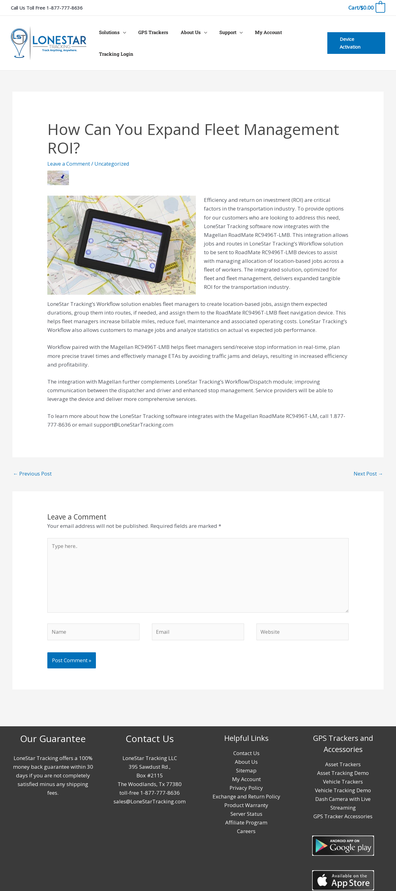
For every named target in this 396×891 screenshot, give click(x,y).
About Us (184, 38)
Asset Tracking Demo (343, 767)
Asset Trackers (343, 758)
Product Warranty (246, 799)
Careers (246, 825)
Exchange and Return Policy (246, 790)
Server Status (246, 808)
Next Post (368, 463)
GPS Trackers (150, 38)
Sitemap (246, 764)
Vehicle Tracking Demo (343, 784)
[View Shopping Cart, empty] (366, 8)
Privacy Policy (246, 782)
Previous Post (32, 463)
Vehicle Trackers (343, 776)
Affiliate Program (246, 816)
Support (218, 38)
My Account (255, 38)
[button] (354, 38)
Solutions (109, 38)
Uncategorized (113, 153)
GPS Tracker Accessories (342, 810)
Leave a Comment (69, 153)
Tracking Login (295, 38)
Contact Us (246, 747)
